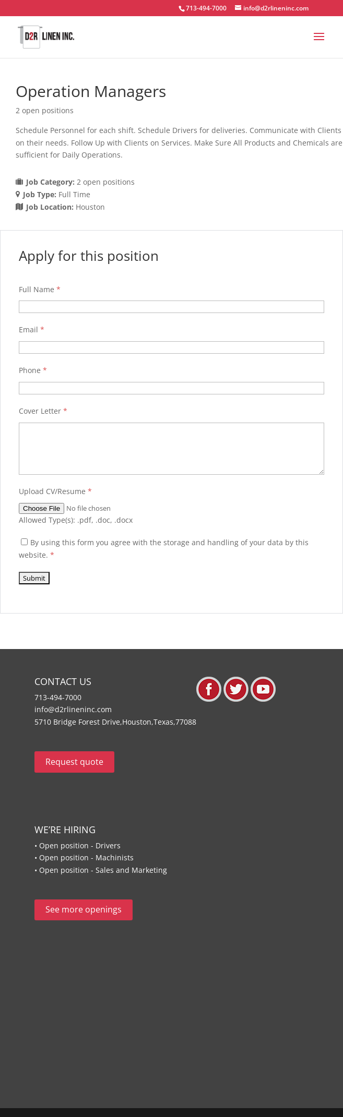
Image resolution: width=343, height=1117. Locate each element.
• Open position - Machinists (84, 857)
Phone (33, 370)
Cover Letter (43, 411)
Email (31, 329)
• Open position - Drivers (77, 845)
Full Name (40, 289)
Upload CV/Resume (55, 491)
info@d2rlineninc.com (73, 709)
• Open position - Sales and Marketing (100, 870)
